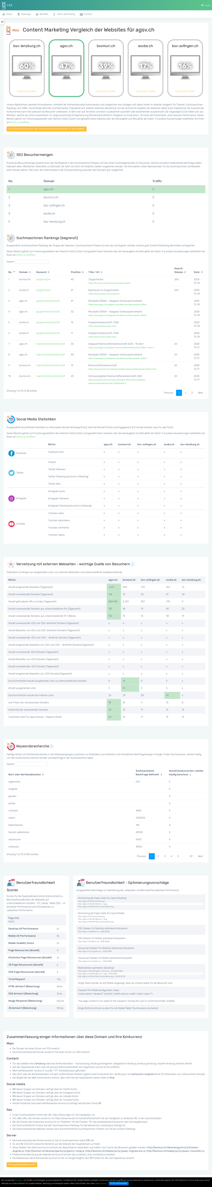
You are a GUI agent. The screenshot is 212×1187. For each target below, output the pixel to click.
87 (191, 856)
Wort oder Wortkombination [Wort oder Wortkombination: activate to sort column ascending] (24, 774)
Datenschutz (100, 1183)
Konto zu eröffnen (19, 122)
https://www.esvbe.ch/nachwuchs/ (104, 294)
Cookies (19, 1180)
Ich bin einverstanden (118, 1184)
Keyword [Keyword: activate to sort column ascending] (41, 272)
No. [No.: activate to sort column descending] (10, 272)
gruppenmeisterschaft (48, 300)
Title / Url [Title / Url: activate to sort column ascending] (93, 272)
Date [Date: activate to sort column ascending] (197, 272)
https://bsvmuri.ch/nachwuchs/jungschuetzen (109, 283)
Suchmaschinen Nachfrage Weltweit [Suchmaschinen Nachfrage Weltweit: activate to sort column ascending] (147, 772)
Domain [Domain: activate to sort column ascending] (23, 272)
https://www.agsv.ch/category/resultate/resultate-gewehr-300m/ (117, 304)
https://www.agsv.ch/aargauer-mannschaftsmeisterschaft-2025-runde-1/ (121, 347)
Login (205, 5)
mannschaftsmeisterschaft (50, 343)
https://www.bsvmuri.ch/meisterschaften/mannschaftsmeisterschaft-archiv (122, 369)
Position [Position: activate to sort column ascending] (76, 272)
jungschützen (43, 279)
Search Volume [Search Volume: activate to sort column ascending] (178, 270)
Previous (168, 392)
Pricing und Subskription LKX (22, 1164)
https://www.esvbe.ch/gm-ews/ (102, 326)
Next (200, 392)
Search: (28, 262)
